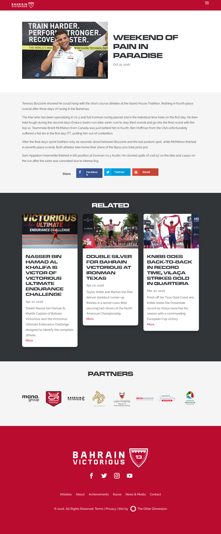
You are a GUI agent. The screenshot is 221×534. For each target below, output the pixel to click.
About (80, 494)
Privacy (111, 509)
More (29, 340)
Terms (99, 509)
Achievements (99, 494)
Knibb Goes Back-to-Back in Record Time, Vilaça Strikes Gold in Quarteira (169, 270)
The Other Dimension (148, 509)
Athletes (66, 494)
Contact (155, 494)
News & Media (136, 494)
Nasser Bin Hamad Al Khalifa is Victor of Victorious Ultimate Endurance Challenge (44, 276)
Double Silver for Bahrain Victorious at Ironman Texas (109, 267)
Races (117, 494)
